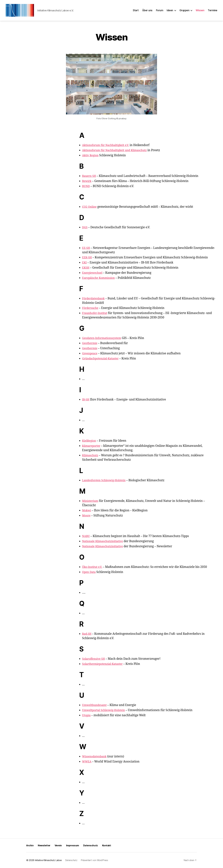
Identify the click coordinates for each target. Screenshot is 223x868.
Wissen (200, 10)
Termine (212, 10)
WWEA (87, 762)
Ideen (170, 10)
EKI (84, 262)
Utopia (86, 715)
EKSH (86, 268)
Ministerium (91, 501)
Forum (159, 10)
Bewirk (87, 181)
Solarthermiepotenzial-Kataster (104, 664)
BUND (86, 186)
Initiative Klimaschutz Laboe (49, 860)
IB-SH (86, 399)
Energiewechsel (93, 273)
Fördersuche (91, 308)
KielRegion (89, 441)
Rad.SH (87, 634)
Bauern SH (89, 176)
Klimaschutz (91, 455)
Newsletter (45, 845)
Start (136, 10)
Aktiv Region (91, 155)
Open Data (89, 572)
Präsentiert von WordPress (96, 860)
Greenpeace (90, 353)
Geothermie (90, 343)
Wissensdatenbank (95, 756)
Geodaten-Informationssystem (103, 338)
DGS (85, 227)
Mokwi (87, 510)
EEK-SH (87, 257)
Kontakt (110, 845)
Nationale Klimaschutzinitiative (104, 541)
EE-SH (86, 248)
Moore (86, 515)
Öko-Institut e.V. (93, 567)
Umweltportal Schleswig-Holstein (105, 710)
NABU (86, 536)
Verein (60, 845)
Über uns (147, 10)
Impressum (75, 845)
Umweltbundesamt (95, 705)
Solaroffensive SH (94, 659)
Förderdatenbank (94, 298)
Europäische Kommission (100, 278)
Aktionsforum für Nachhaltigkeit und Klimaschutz (117, 150)
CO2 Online (90, 207)
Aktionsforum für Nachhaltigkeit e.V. (108, 145)
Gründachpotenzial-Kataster (102, 358)
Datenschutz (93, 845)
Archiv (30, 845)
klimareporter (92, 446)
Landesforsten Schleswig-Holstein (106, 480)
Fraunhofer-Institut (96, 313)
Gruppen (184, 10)
